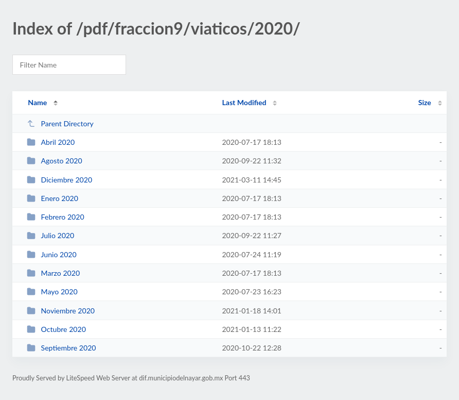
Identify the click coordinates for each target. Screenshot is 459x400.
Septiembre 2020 (61, 347)
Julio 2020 (50, 235)
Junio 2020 (52, 254)
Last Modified (244, 102)
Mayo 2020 (52, 291)
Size (424, 102)
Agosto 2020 (54, 160)
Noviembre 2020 (61, 310)
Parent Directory (60, 123)
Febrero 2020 (55, 216)
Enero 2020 (52, 198)
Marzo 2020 (53, 273)
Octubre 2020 (56, 329)
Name (37, 102)
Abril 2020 (51, 142)
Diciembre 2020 (59, 179)
